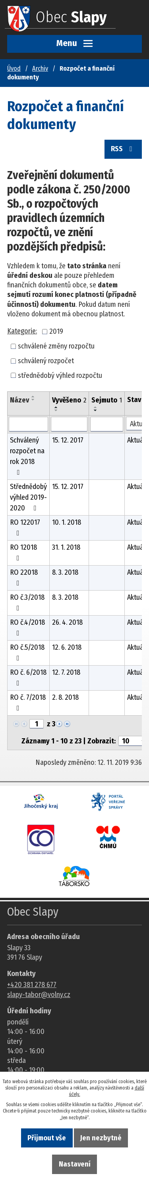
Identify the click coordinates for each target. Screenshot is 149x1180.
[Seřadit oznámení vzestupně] (33, 396)
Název (19, 400)
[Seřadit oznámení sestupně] (33, 399)
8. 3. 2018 (65, 572)
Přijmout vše (46, 1138)
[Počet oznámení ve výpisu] (132, 741)
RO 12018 (23, 552)
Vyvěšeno (69, 400)
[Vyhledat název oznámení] (28, 424)
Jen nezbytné (101, 1138)
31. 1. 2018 (66, 547)
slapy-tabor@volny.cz (38, 994)
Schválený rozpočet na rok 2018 (27, 456)
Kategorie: (22, 331)
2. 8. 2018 (65, 697)
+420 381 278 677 (31, 984)
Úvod (14, 68)
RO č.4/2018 (27, 627)
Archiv (40, 68)
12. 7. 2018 (66, 672)
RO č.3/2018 (27, 602)
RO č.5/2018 (27, 652)
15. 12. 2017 (67, 440)
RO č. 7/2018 (28, 702)
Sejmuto (106, 400)
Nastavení (75, 1164)
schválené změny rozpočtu (56, 346)
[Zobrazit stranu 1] (36, 724)
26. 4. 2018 (67, 622)
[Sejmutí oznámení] (106, 424)
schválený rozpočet (46, 360)
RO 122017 (25, 527)
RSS (123, 148)
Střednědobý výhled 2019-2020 (28, 497)
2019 (56, 331)
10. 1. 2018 (66, 522)
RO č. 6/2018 (28, 677)
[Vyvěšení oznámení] (69, 424)
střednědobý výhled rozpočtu (60, 375)
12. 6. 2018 (66, 647)
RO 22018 (24, 577)
